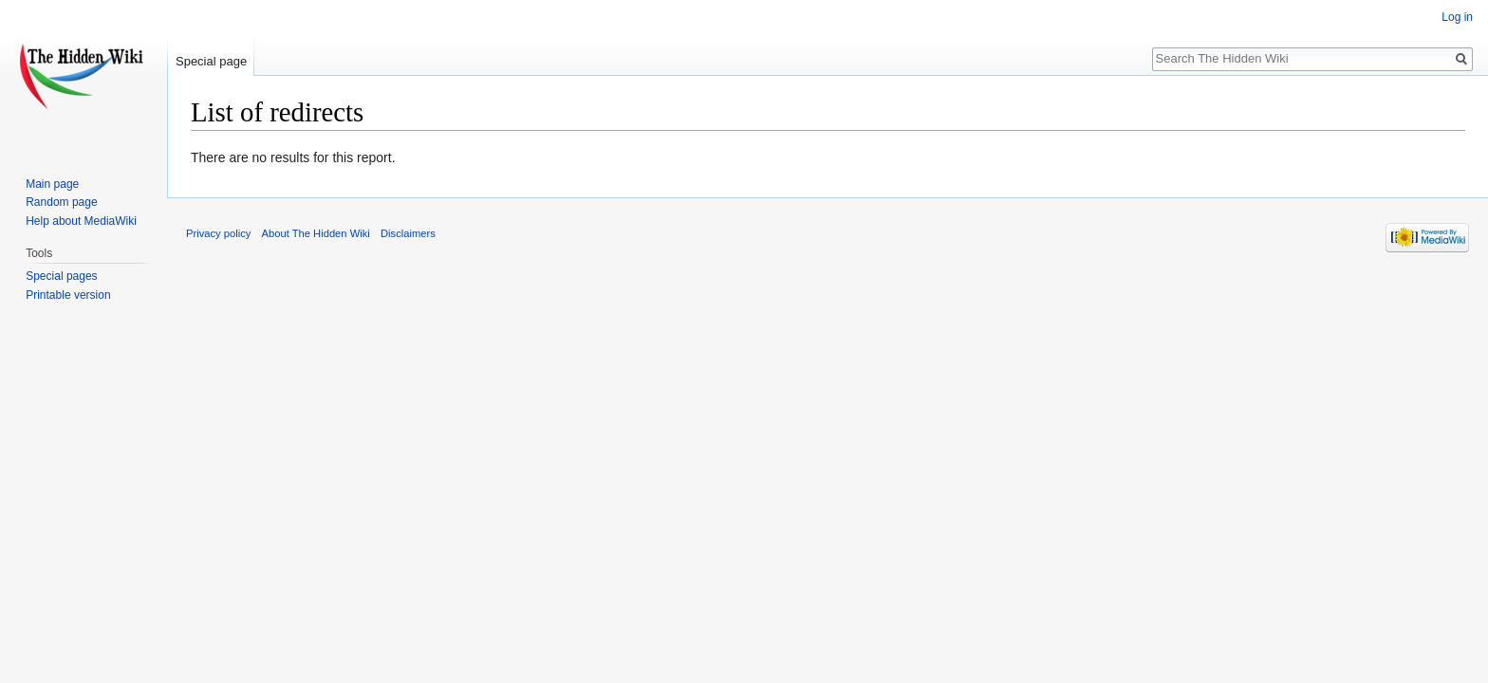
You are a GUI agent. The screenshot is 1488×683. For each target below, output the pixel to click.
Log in (1457, 17)
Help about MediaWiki (81, 221)
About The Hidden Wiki (316, 233)
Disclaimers (408, 233)
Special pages (61, 276)
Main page (52, 184)
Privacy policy (218, 233)
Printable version (68, 295)
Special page (211, 61)
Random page (61, 202)
